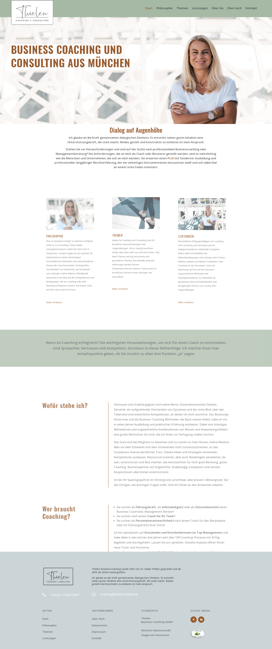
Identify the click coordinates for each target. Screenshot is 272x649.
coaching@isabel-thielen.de (119, 594)
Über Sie (217, 8)
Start (148, 8)
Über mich (234, 8)
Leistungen (200, 8)
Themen (182, 8)
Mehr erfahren (59, 303)
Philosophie (164, 8)
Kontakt (251, 8)
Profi (171, 158)
